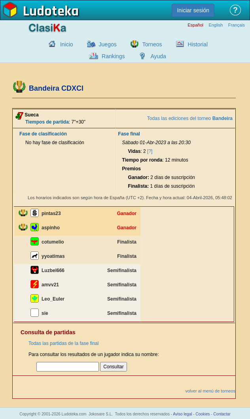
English (215, 25)
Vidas (134, 151)
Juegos (108, 44)
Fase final (129, 134)
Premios (131, 168)
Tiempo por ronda (142, 160)
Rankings (113, 56)
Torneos (152, 44)
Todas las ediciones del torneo (190, 118)
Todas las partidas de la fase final (63, 343)
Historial (198, 44)
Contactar (221, 414)
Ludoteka (51, 11)
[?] (149, 151)
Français (236, 25)
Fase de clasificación (43, 134)
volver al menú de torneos (210, 391)
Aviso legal (182, 414)
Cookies (202, 414)
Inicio (66, 44)
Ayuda (158, 56)
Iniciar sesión (193, 10)
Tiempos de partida (47, 122)
